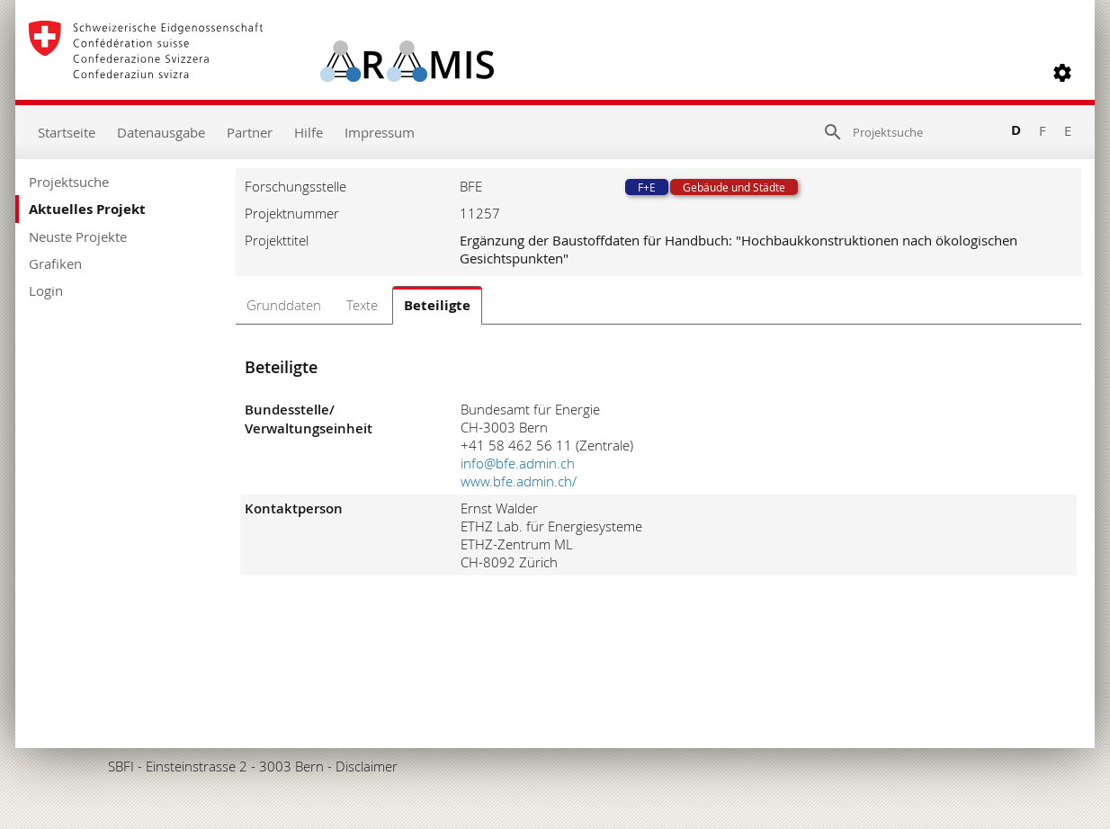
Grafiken (55, 263)
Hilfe (308, 132)
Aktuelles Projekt (87, 209)
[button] (1062, 72)
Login (46, 290)
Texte (362, 305)
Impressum (380, 132)
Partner (250, 132)
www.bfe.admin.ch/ (519, 481)
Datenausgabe (161, 132)
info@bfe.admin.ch (518, 463)
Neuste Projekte (78, 236)
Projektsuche (69, 182)
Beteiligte (437, 305)
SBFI (121, 766)
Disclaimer (367, 766)
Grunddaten (283, 305)
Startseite (66, 132)
